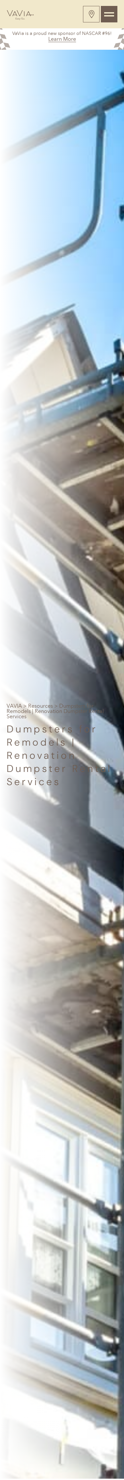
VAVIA (14, 706)
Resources (40, 706)
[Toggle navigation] (109, 14)
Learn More (62, 39)
